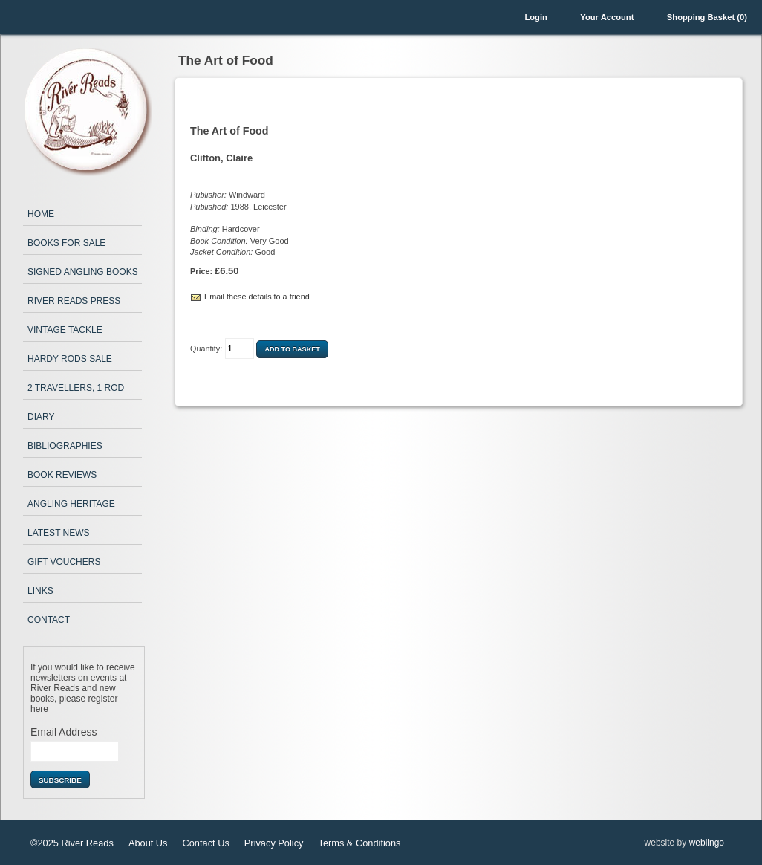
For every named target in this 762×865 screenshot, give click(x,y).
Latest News (58, 533)
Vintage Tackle (64, 330)
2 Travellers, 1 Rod (75, 388)
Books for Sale (66, 243)
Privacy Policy (274, 843)
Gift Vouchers (63, 562)
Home (40, 214)
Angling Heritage (71, 504)
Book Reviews (62, 475)
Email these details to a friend (257, 296)
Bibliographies (64, 446)
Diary (40, 417)
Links (40, 591)
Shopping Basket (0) (707, 17)
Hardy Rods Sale (69, 359)
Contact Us (206, 843)
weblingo (706, 843)
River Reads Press (73, 301)
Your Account (607, 17)
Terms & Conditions (359, 843)
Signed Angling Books (82, 272)
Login (535, 17)
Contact (48, 620)
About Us (148, 843)
